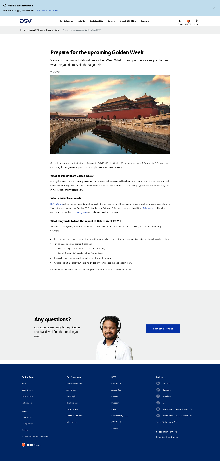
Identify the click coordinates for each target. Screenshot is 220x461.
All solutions (72, 422)
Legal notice (27, 417)
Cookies (25, 429)
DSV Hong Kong (80, 216)
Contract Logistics (74, 415)
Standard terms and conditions (35, 436)
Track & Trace (27, 396)
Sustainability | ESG (119, 415)
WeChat (166, 383)
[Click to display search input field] (180, 23)
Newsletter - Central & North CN (177, 409)
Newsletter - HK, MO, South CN (177, 415)
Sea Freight (71, 396)
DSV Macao (148, 212)
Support (115, 428)
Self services (27, 402)
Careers (114, 396)
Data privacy (27, 423)
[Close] (214, 8)
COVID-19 (116, 422)
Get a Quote (27, 389)
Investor (115, 402)
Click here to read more (47, 10)
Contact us (116, 383)
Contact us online (163, 333)
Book (24, 383)
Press (113, 409)
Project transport (74, 409)
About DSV (116, 389)
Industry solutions (74, 383)
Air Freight (71, 389)
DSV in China (56, 208)
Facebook (167, 396)
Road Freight (72, 402)
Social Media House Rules (167, 422)
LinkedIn (167, 389)
